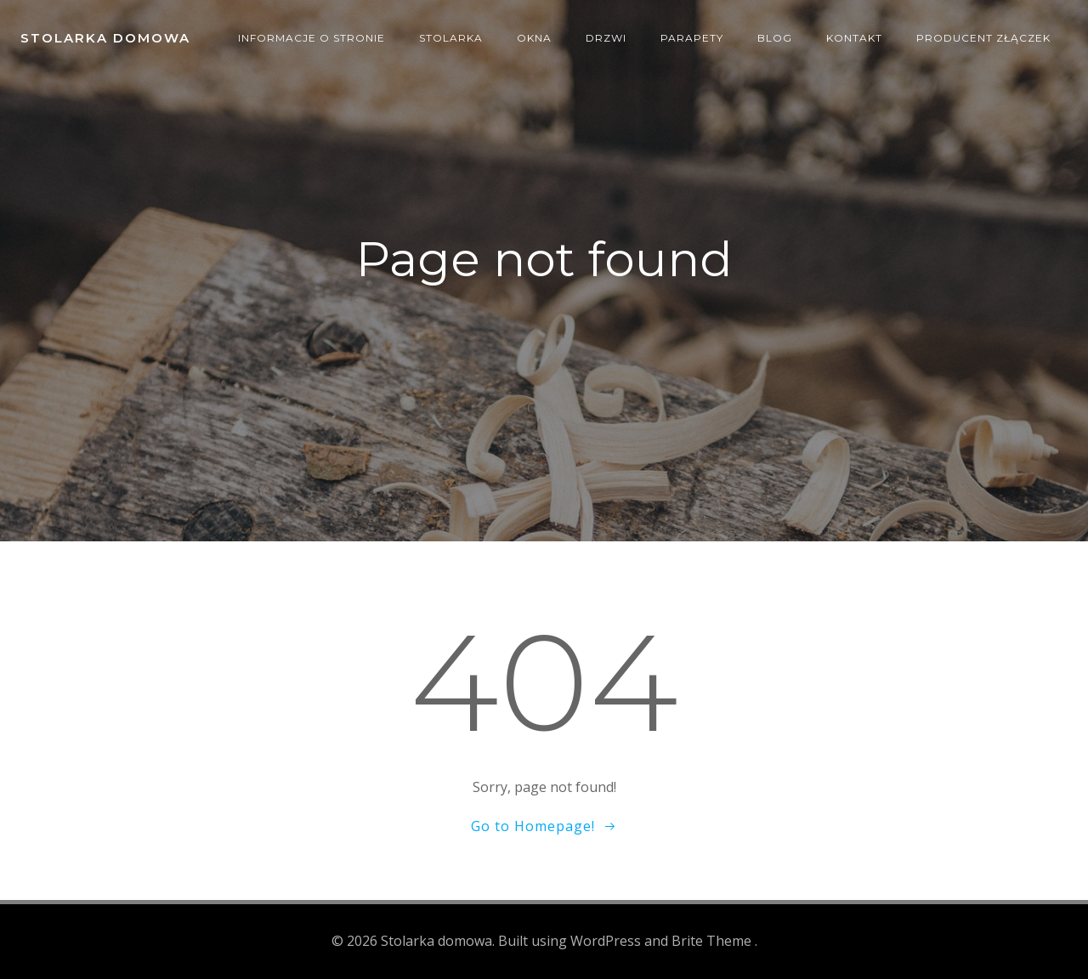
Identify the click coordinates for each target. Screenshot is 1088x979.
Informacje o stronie (311, 37)
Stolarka (451, 37)
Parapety (691, 37)
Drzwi (606, 37)
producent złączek (983, 37)
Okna (534, 37)
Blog (774, 37)
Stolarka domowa (105, 38)
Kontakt (854, 37)
